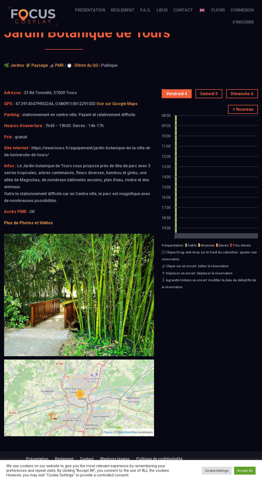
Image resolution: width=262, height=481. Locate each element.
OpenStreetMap (127, 432)
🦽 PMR (56, 65)
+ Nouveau (243, 109)
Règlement (123, 10)
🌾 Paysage (36, 65)
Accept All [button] (245, 471)
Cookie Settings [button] (216, 471)
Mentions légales (115, 459)
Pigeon (108, 432)
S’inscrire (243, 22)
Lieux (162, 10)
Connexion (242, 10)
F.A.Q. (145, 10)
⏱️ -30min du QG (82, 65)
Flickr (218, 10)
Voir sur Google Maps (117, 103)
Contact (183, 10)
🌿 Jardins (14, 65)
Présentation (90, 10)
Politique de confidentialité (159, 459)
